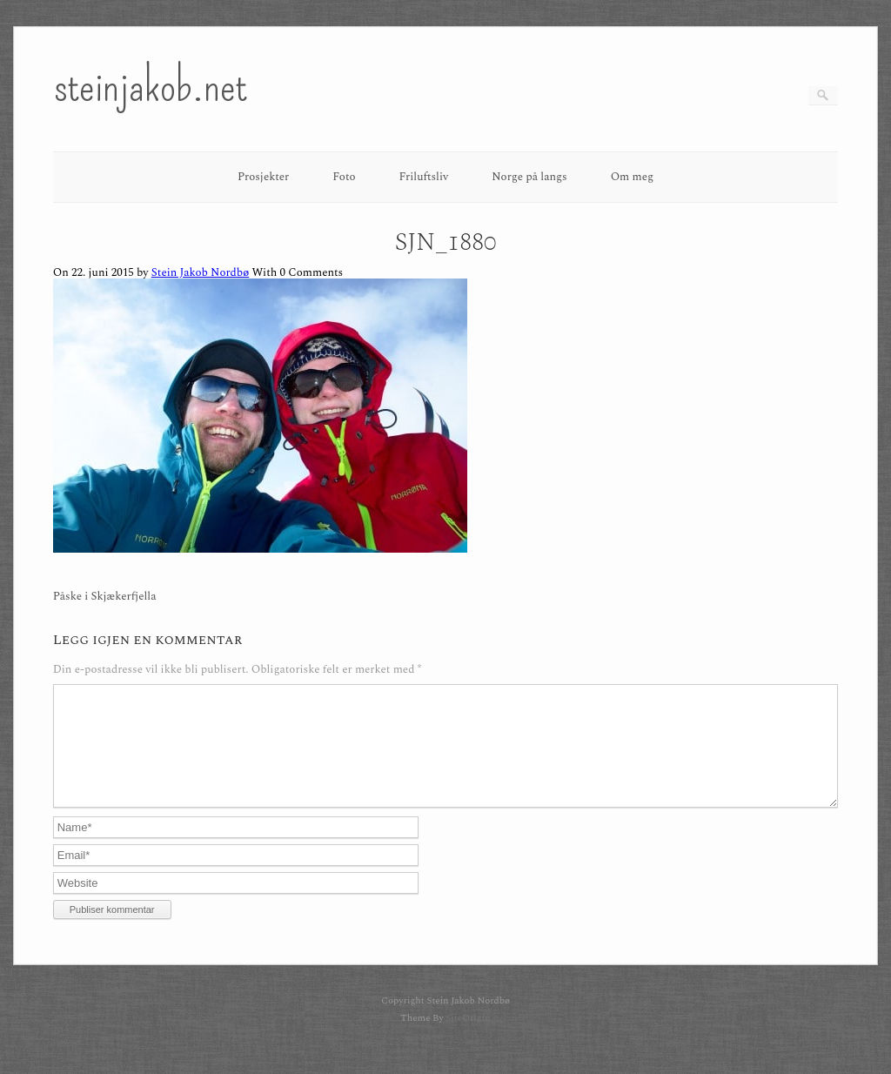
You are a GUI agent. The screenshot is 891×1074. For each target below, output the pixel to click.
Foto (343, 176)
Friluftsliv (424, 176)
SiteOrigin (468, 1038)
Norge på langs (529, 176)
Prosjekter (263, 176)
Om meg (632, 176)
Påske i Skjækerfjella (105, 596)
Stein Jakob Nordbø (200, 272)
